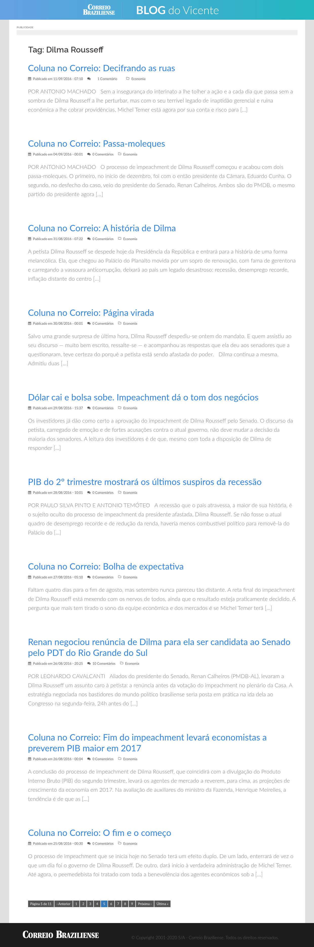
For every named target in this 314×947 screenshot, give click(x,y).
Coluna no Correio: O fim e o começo (101, 832)
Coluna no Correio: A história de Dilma (103, 227)
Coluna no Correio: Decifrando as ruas (103, 67)
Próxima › (145, 904)
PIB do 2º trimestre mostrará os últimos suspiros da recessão (147, 481)
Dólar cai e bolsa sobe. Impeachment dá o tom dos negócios (146, 397)
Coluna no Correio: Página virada (92, 312)
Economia (138, 79)
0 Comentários (103, 154)
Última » (163, 904)
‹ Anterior (63, 904)
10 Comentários (103, 663)
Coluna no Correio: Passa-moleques (98, 143)
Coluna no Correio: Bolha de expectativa (107, 566)
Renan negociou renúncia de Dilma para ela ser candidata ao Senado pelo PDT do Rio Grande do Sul (146, 647)
